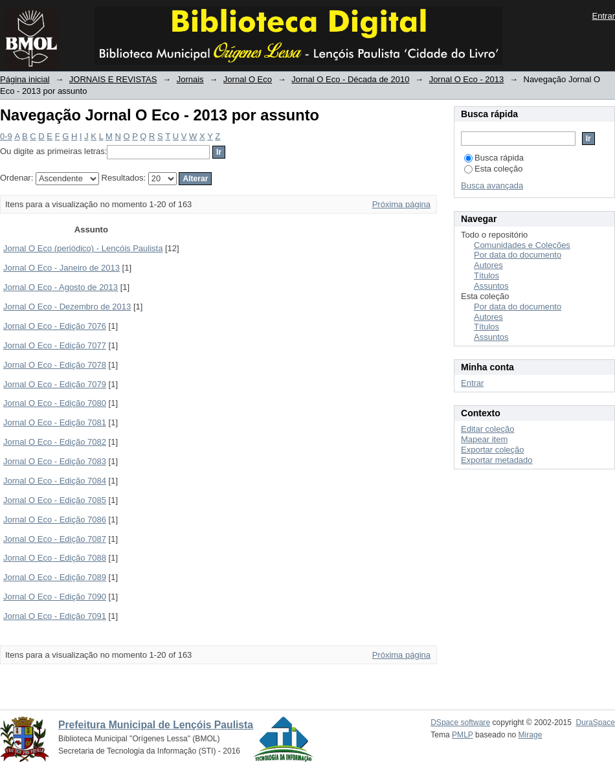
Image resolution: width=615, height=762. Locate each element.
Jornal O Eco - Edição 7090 (54, 596)
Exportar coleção (492, 449)
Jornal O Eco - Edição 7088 (54, 558)
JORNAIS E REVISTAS (113, 79)
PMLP (462, 734)
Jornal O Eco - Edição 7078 (54, 365)
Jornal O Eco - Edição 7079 (54, 384)
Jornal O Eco (247, 79)
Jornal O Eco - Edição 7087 (54, 539)
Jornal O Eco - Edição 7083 (54, 461)
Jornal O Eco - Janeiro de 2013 (61, 268)
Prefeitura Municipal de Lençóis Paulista (155, 724)
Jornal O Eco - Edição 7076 (54, 326)
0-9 (6, 136)
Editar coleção (487, 429)
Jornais (190, 79)
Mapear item (484, 439)
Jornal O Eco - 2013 (466, 79)
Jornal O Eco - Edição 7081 (54, 422)
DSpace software (460, 722)
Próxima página (401, 204)
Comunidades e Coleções (522, 245)
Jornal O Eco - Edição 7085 (54, 500)
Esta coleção (493, 169)
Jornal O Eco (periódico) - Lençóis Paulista (82, 248)
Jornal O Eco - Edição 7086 (54, 519)
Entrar (603, 16)
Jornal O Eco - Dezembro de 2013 (67, 306)
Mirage (530, 734)
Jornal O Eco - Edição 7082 (54, 442)
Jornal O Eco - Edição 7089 (54, 577)
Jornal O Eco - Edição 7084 (54, 481)
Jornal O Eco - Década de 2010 (350, 79)
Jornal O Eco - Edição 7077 (54, 345)
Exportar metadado (497, 460)
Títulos (486, 275)
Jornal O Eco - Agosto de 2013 (60, 287)
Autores (488, 265)
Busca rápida (494, 157)
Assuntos (491, 286)
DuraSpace (595, 722)
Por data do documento (517, 255)
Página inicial (25, 79)
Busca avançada (492, 185)
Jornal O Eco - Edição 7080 (54, 403)
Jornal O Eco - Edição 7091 (54, 616)
